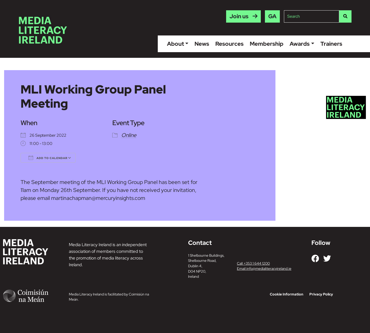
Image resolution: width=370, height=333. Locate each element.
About (175, 44)
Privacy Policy (321, 294)
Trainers (331, 44)
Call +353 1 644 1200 (253, 263)
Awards (300, 44)
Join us (238, 16)
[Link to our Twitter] (327, 258)
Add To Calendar (48, 157)
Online (128, 135)
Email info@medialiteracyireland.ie (264, 268)
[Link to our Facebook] (315, 258)
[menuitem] (272, 16)
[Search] (345, 16)
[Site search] (311, 16)
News (202, 44)
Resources (229, 44)
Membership (266, 44)
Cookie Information (286, 294)
